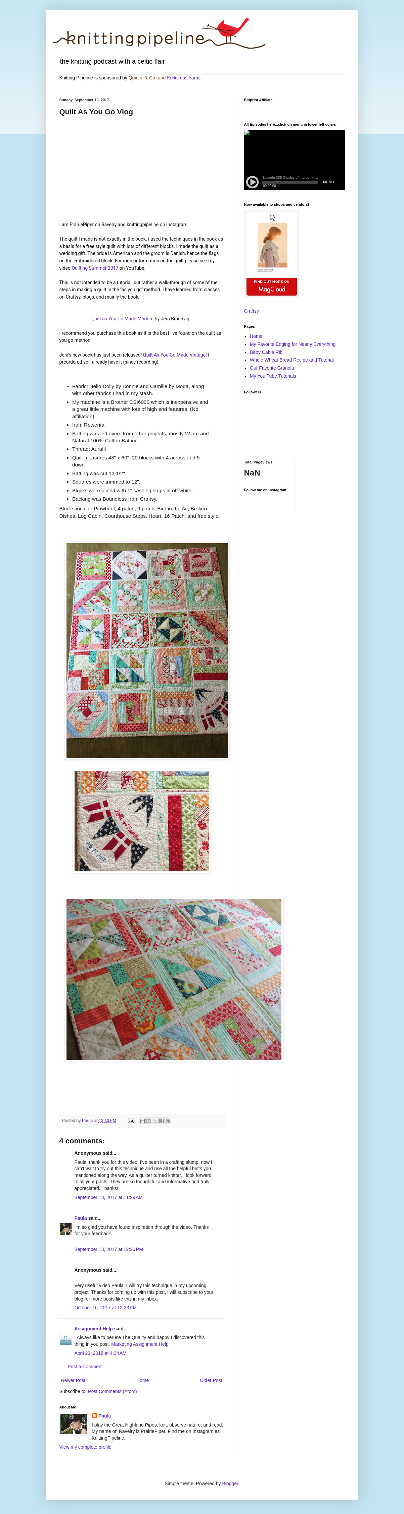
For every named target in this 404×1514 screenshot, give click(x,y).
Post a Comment (85, 1366)
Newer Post (73, 1380)
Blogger (230, 1483)
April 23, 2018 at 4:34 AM (101, 1353)
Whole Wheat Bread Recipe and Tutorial (292, 360)
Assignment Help (94, 1328)
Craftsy (251, 311)
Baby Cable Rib (266, 352)
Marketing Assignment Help (139, 1344)
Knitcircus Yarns (183, 77)
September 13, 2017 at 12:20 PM (109, 1249)
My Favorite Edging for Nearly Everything (292, 344)
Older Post (211, 1380)
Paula (81, 1218)
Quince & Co (142, 77)
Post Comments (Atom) (112, 1391)
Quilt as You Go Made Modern (123, 318)
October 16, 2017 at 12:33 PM (106, 1307)
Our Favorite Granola (272, 368)
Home (142, 1380)
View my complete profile (85, 1447)
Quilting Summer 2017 (95, 268)
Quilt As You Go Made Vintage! (175, 355)
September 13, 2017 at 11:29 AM (109, 1197)
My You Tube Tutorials (273, 376)
